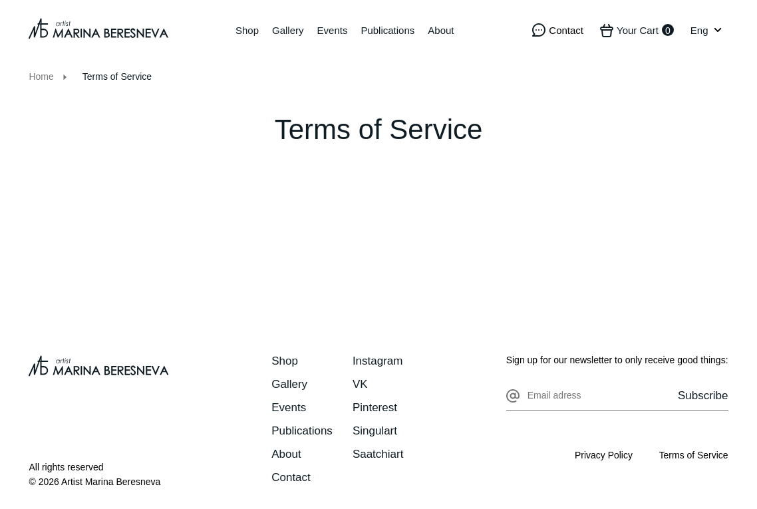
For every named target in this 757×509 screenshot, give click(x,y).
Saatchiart (378, 454)
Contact (291, 477)
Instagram (378, 361)
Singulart (375, 430)
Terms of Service (693, 455)
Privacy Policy (603, 455)
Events (332, 30)
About (441, 30)
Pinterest (375, 407)
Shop (247, 30)
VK (360, 384)
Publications (387, 30)
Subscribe (703, 395)
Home (41, 76)
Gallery (288, 30)
